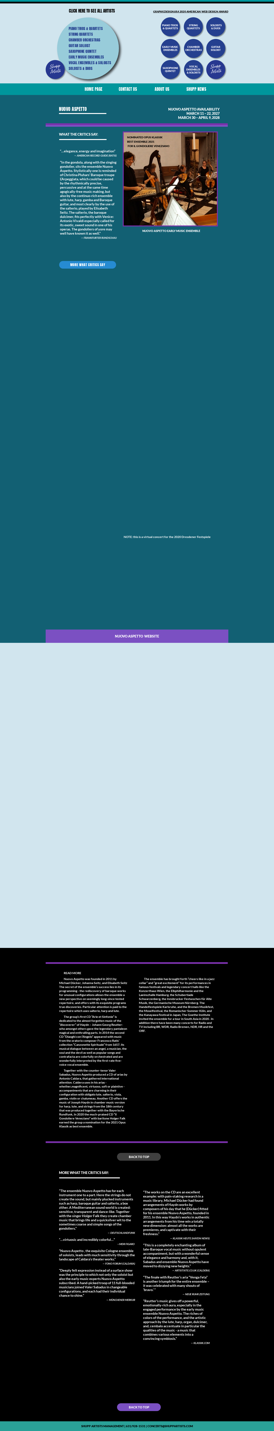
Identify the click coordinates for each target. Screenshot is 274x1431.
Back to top (139, 1157)
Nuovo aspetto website (137, 636)
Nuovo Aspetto (154, 231)
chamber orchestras (193, 48)
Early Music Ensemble (183, 231)
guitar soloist (216, 48)
